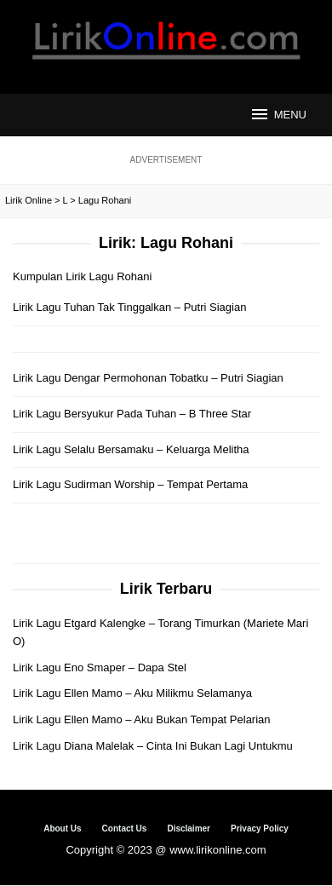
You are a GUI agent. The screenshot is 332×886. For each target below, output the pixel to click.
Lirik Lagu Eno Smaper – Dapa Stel (99, 667)
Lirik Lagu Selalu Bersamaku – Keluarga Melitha (131, 449)
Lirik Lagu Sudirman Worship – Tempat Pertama (130, 484)
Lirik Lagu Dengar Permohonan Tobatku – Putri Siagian (148, 377)
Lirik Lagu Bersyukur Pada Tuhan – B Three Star (132, 413)
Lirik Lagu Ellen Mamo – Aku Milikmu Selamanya (132, 693)
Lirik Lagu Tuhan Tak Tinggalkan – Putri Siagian (129, 307)
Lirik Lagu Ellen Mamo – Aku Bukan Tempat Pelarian (142, 719)
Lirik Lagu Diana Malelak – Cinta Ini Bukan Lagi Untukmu (153, 745)
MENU (277, 114)
